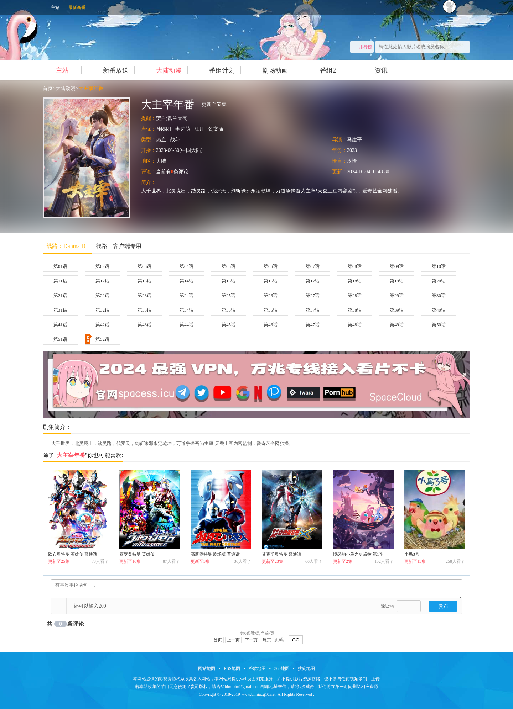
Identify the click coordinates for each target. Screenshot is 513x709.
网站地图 (206, 668)
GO (296, 639)
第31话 (60, 310)
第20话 (439, 281)
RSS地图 (232, 668)
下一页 (251, 639)
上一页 (233, 639)
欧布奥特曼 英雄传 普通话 (72, 554)
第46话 (271, 324)
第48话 (355, 324)
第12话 (102, 281)
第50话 (439, 324)
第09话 (397, 266)
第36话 (271, 310)
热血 (161, 139)
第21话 (60, 295)
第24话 (186, 295)
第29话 (397, 295)
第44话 (186, 324)
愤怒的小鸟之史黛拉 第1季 (358, 554)
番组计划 (215, 70)
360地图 (281, 668)
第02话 (102, 266)
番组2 (320, 70)
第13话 (144, 281)
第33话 (144, 310)
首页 (48, 88)
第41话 (60, 324)
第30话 (439, 295)
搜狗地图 (306, 668)
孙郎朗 (163, 129)
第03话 (144, 266)
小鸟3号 (411, 554)
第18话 (355, 281)
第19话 (397, 281)
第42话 (102, 324)
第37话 (313, 310)
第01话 (60, 266)
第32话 (102, 310)
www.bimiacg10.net (258, 694)
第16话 (271, 281)
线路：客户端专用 (118, 246)
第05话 (228, 266)
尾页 (267, 639)
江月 (199, 129)
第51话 (60, 339)
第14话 (186, 281)
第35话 (228, 310)
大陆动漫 (161, 70)
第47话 (313, 324)
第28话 (355, 295)
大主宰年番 (90, 88)
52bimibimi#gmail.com (241, 686)
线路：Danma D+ (67, 246)
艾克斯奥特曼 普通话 (281, 554)
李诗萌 (182, 129)
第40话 (439, 310)
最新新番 (77, 7)
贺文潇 (215, 129)
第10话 (439, 266)
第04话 (186, 266)
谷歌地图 (257, 668)
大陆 (161, 161)
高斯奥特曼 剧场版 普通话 (215, 554)
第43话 (144, 324)
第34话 (186, 310)
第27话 (313, 295)
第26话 (271, 295)
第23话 (144, 295)
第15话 (228, 281)
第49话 (397, 324)
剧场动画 (268, 70)
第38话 (355, 310)
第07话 (313, 266)
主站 (55, 7)
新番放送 (108, 70)
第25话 (228, 295)
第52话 (97, 339)
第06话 (271, 266)
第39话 (397, 310)
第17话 (313, 281)
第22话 (102, 295)
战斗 (175, 139)
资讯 (374, 70)
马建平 (354, 139)
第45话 (228, 324)
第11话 (60, 281)
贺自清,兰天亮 (171, 118)
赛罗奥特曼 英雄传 (137, 554)
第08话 (355, 266)
